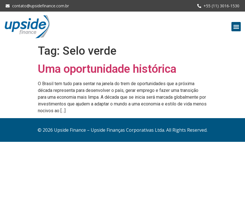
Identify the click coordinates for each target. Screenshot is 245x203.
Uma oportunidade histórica (107, 69)
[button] (236, 26)
